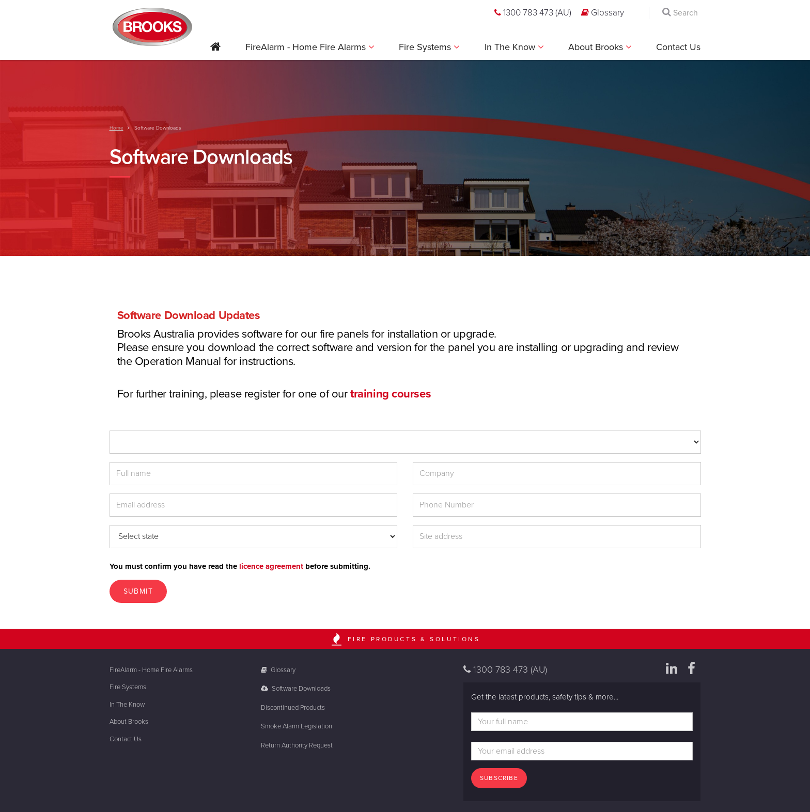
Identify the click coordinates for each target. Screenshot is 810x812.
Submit (138, 591)
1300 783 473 (532, 12)
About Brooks (597, 47)
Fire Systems (426, 47)
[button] (215, 50)
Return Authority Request (297, 745)
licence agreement (271, 566)
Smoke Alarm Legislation (296, 726)
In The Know (511, 47)
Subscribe (499, 778)
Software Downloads (296, 688)
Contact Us (678, 47)
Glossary (602, 12)
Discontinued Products (293, 708)
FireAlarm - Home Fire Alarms (306, 47)
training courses (390, 394)
